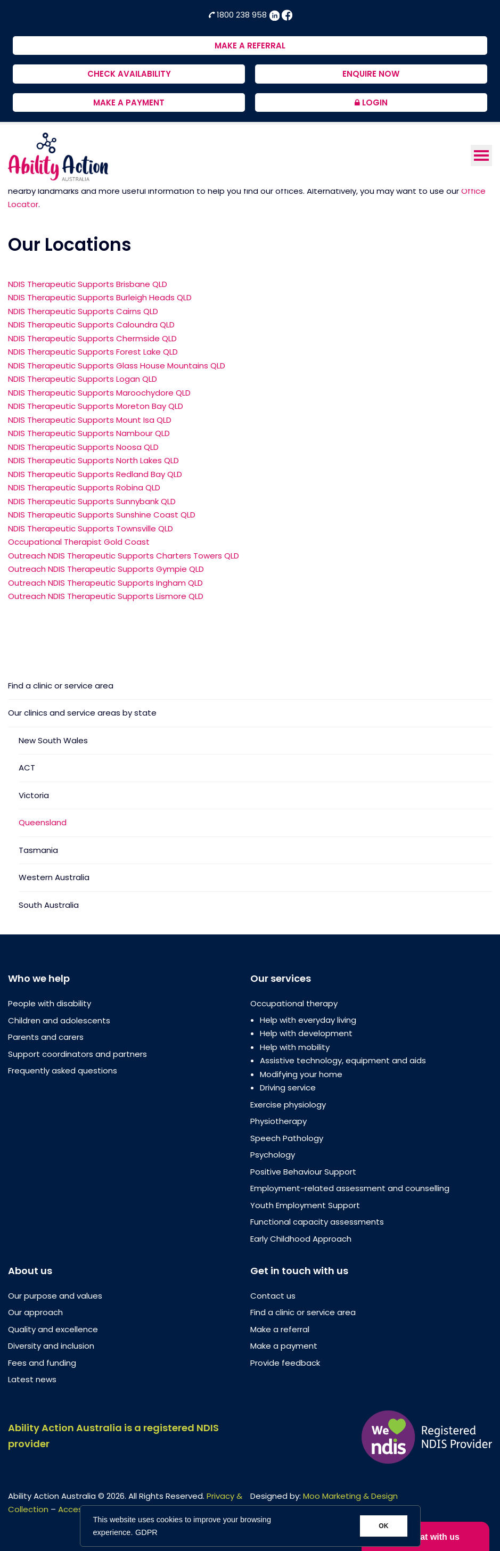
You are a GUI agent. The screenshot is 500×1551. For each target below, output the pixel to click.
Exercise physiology (288, 1104)
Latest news (32, 1379)
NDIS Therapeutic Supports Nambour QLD (89, 433)
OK (383, 1526)
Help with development (306, 1033)
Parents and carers (46, 1037)
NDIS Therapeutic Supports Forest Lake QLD (93, 351)
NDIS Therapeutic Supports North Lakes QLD (93, 460)
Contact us (273, 1295)
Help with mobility (295, 1047)
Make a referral (279, 1329)
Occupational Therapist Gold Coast (79, 541)
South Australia (49, 904)
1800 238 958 (238, 14)
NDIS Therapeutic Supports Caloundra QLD (91, 324)
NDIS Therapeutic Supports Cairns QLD (83, 311)
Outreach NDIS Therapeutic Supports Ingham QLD (105, 582)
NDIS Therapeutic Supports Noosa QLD (83, 447)
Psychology (272, 1154)
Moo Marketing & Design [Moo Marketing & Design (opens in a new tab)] (350, 1495)
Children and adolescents (59, 1020)
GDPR (146, 1532)
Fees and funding (42, 1362)
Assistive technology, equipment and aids (343, 1060)
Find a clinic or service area (60, 686)
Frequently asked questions (62, 1070)
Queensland (43, 822)
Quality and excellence (53, 1329)
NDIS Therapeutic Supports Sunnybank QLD (92, 501)
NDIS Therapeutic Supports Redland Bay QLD (95, 474)
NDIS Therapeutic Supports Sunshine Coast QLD (101, 514)
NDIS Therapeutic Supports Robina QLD (84, 487)
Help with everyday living (308, 1019)
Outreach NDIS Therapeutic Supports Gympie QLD (106, 569)
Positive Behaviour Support (303, 1171)
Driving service (288, 1087)
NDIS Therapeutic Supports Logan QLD (82, 378)
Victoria (34, 795)
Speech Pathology (286, 1138)
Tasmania (38, 850)
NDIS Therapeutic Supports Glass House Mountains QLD (116, 365)
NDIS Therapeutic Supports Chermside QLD (92, 338)
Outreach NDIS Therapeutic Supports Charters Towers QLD (123, 555)
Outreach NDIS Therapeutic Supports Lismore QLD (105, 596)
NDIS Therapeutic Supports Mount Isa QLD (89, 419)
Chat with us (425, 1535)
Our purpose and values (55, 1295)
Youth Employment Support (305, 1205)
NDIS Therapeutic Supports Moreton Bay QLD (95, 406)
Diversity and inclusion (51, 1345)
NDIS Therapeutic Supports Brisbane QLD (87, 284)
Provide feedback (285, 1362)
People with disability (49, 1003)
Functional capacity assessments (317, 1221)
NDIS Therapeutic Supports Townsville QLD (90, 528)
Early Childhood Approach (300, 1238)
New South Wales (53, 740)
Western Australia (54, 877)
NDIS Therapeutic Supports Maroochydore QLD (99, 392)
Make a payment (283, 1345)
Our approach (35, 1312)
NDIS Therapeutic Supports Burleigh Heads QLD (100, 297)
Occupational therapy (294, 1003)
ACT (27, 767)
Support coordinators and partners (77, 1054)
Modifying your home (301, 1074)
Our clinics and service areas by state (82, 712)
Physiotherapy (278, 1121)
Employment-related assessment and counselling (349, 1188)
